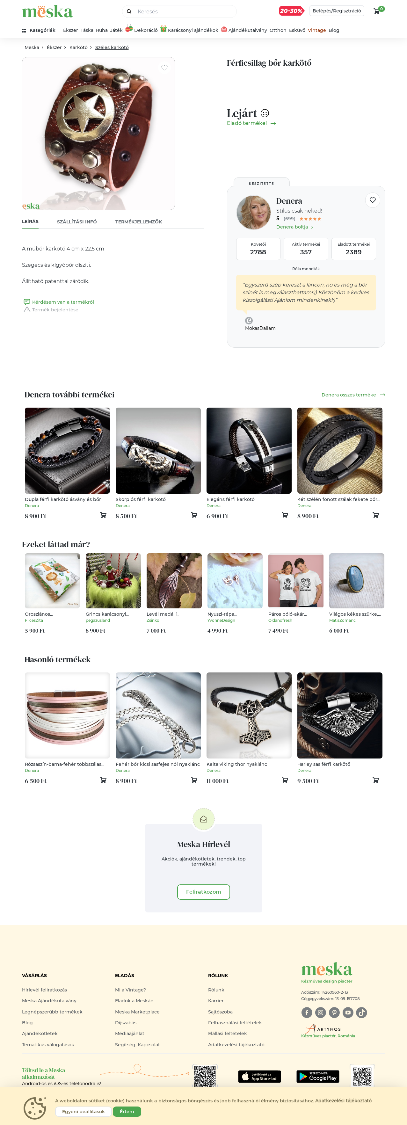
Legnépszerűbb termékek (52, 1012)
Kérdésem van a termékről (58, 302)
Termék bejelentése (50, 310)
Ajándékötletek (40, 1033)
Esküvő (297, 30)
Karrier (216, 1001)
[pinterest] (334, 1012)
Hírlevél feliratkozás (44, 990)
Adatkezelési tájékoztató (236, 1045)
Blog (334, 30)
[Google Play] (259, 1076)
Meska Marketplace (137, 1012)
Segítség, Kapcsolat (137, 1045)
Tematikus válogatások (48, 1045)
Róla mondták (306, 268)
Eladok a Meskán (134, 1001)
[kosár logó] (377, 11)
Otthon (278, 30)
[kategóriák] (41, 30)
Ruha (102, 30)
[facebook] (306, 1012)
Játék (116, 30)
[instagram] (320, 1012)
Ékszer (70, 30)
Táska (87, 30)
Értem (127, 1111)
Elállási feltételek (227, 1033)
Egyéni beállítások (83, 1111)
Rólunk (216, 990)
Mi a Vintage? (130, 990)
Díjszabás (125, 1023)
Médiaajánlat (129, 1033)
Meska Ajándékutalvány (49, 1001)
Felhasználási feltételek (235, 1023)
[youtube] (347, 1012)
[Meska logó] (343, 973)
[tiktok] (361, 1012)
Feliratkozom (203, 892)
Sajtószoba (220, 1012)
